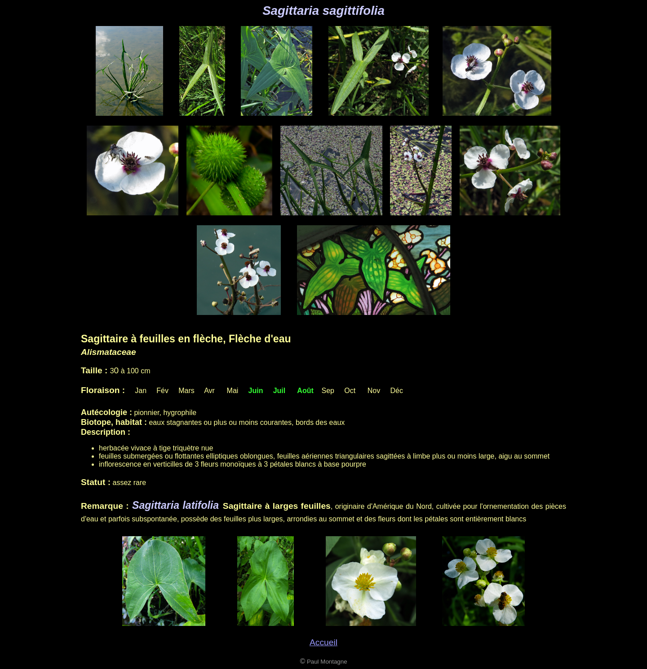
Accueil (323, 642)
